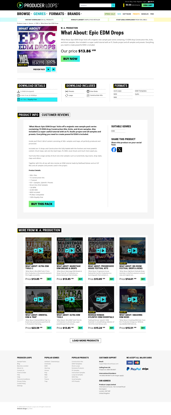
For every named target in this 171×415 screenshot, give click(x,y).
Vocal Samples (76, 379)
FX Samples (75, 370)
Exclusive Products (78, 368)
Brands (74, 14)
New (119, 14)
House (46, 370)
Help (134, 2)
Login (144, 2)
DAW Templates (141, 91)
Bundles (145, 14)
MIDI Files (75, 377)
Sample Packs (21, 361)
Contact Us (20, 370)
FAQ (18, 375)
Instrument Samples (78, 373)
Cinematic (47, 364)
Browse (23, 14)
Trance (46, 379)
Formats (56, 14)
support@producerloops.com (108, 364)
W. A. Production (69, 28)
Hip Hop (47, 368)
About (127, 2)
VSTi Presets (76, 381)
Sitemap (19, 386)
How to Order (21, 373)
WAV (115, 97)
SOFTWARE (127, 14)
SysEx (137, 94)
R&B (45, 375)
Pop (45, 373)
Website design (22, 409)
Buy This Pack (41, 204)
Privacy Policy (21, 381)
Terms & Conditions (23, 379)
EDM (113, 131)
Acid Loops (117, 91)
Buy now (70, 59)
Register (139, 2)
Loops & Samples (77, 375)
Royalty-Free (32, 99)
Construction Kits (77, 361)
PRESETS (136, 14)
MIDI (115, 94)
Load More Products (85, 340)
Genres (39, 14)
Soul (45, 377)
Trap (45, 381)
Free (152, 14)
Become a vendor (22, 366)
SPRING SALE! (110, 14)
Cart (147, 5)
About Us (20, 368)
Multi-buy (22, 65)
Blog (131, 2)
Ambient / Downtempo (51, 361)
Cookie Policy (21, 383)
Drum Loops (76, 366)
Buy (49, 279)
